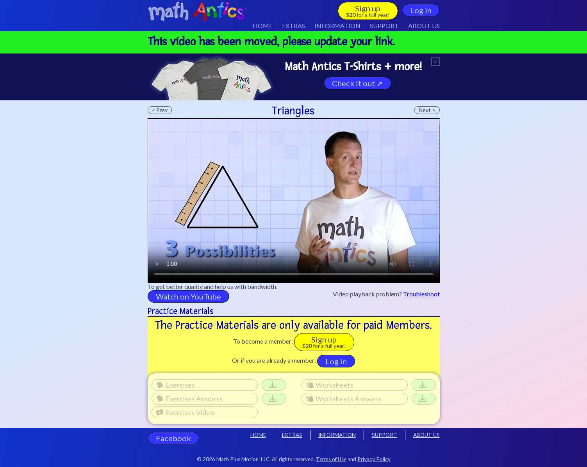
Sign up (368, 11)
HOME (263, 25)
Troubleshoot (421, 294)
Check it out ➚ (357, 83)
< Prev (160, 110)
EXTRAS (293, 25)
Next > (427, 110)
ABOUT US (424, 25)
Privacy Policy (374, 459)
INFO (337, 25)
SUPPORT (384, 25)
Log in (421, 10)
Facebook (173, 438)
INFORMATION (337, 435)
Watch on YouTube (188, 296)
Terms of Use (331, 459)
